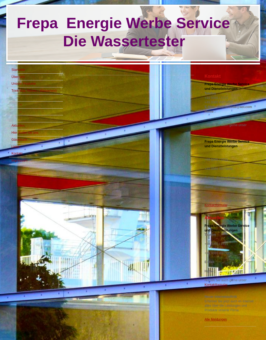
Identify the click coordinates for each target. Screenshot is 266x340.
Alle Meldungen (216, 319)
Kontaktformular (216, 130)
